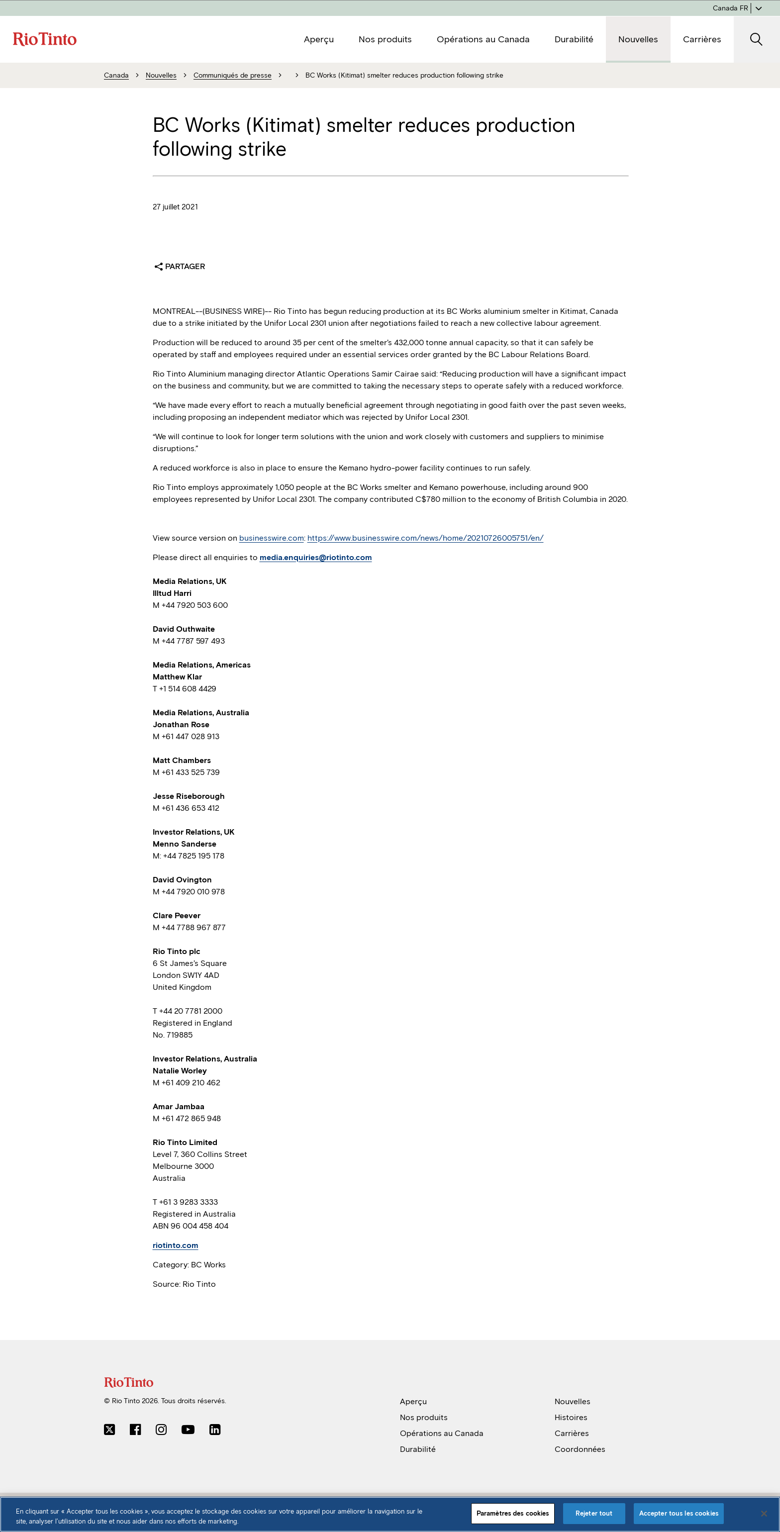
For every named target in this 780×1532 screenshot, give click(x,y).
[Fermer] (764, 1514)
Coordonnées (580, 1449)
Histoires (571, 1417)
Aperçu (413, 1401)
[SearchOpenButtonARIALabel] (757, 39)
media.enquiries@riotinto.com (316, 557)
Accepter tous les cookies (678, 1513)
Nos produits (424, 1417)
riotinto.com (175, 1245)
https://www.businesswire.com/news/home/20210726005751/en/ (425, 538)
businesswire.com (271, 538)
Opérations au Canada (442, 1433)
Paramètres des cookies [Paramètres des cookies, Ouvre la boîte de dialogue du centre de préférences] (513, 1513)
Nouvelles (572, 1401)
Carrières (572, 1433)
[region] (390, 1514)
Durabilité (418, 1449)
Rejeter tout (594, 1513)
